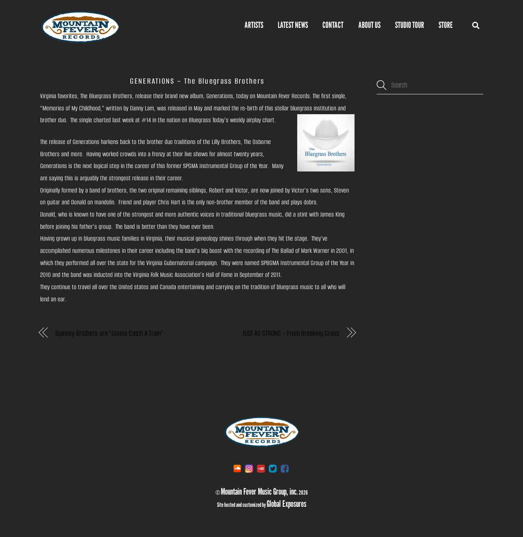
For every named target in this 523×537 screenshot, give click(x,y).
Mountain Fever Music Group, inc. (259, 491)
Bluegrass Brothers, (111, 96)
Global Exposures (286, 503)
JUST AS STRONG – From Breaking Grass (291, 333)
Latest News (293, 25)
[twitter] (272, 468)
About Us (369, 25)
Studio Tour (409, 25)
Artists (253, 25)
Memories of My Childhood (71, 108)
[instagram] (249, 468)
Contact (332, 25)
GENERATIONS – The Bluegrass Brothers (197, 81)
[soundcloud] (237, 468)
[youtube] (261, 468)
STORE (446, 25)
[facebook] (284, 468)
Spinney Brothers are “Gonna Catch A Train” (109, 333)
